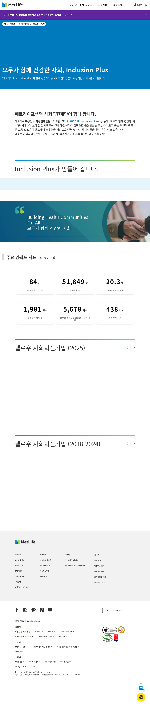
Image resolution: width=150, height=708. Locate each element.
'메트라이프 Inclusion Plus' (83, 121)
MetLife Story (44, 602)
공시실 (96, 580)
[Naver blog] (42, 635)
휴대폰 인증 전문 (66, 687)
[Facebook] (17, 635)
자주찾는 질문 (99, 591)
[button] (73, 5)
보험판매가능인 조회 (22, 612)
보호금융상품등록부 (67, 657)
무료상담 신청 (19, 585)
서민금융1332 (20, 677)
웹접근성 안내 (64, 662)
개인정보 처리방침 (22, 657)
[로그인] (138, 4)
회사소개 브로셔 (99, 608)
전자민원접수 (19, 602)
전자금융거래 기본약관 (45, 662)
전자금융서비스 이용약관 (24, 662)
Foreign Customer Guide (25, 692)
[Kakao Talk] (33, 635)
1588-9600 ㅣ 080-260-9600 (27, 646)
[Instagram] (25, 635)
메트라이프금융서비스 (72, 585)
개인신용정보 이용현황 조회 (45, 657)
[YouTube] (50, 635)
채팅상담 (18, 607)
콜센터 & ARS (19, 591)
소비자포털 (18, 596)
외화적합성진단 (50, 687)
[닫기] (146, 14)
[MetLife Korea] (25, 568)
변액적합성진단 (34, 687)
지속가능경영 (25, 24)
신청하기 (68, 14)
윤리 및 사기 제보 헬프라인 (42, 672)
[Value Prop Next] (134, 373)
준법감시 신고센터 (21, 672)
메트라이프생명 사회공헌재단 (75, 591)
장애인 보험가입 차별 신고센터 (68, 672)
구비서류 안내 (99, 597)
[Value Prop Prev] (127, 373)
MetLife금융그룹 (45, 585)
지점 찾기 (97, 586)
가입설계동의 (19, 687)
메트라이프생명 (45, 591)
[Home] (4, 23)
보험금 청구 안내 (100, 602)
